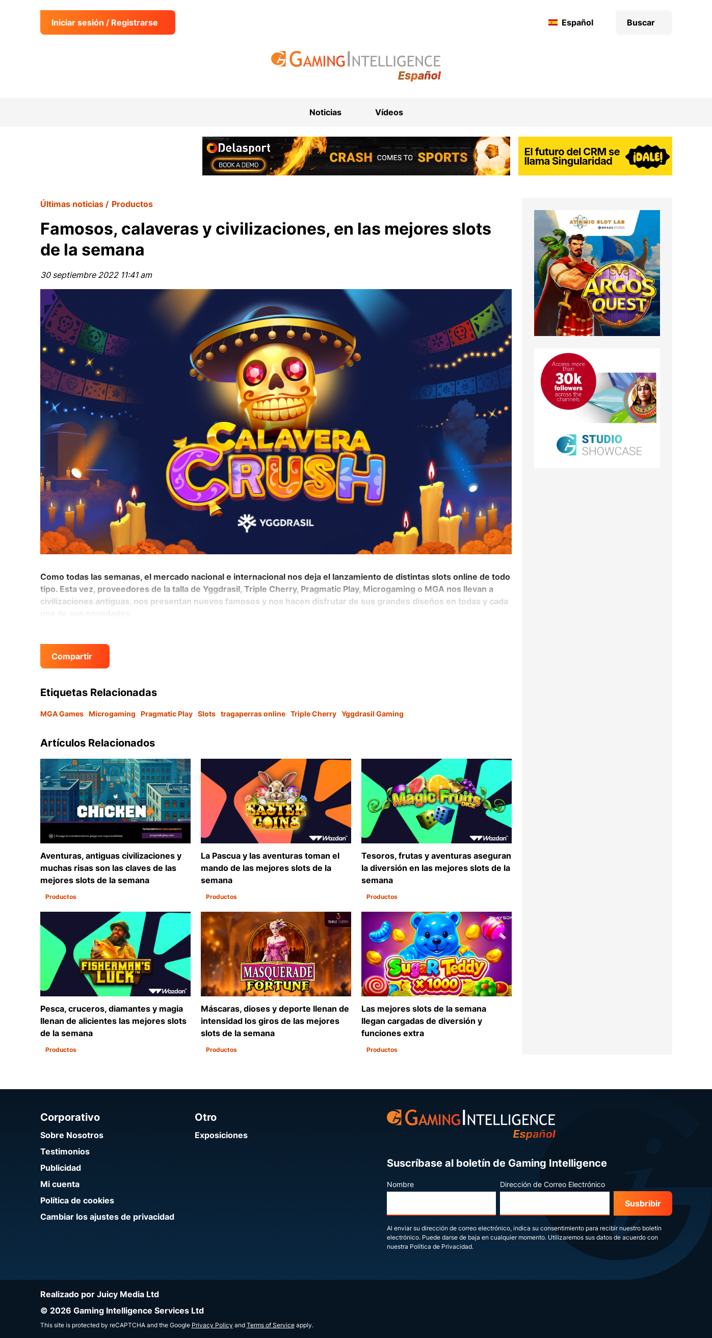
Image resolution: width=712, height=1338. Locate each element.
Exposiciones (221, 1135)
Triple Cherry (313, 713)
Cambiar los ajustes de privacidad (107, 1217)
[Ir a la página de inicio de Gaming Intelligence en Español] (356, 66)
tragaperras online (253, 713)
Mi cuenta (60, 1184)
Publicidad (60, 1168)
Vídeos (389, 112)
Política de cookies (77, 1200)
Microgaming (112, 713)
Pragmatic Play (167, 713)
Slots (207, 713)
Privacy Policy (212, 1325)
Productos (132, 204)
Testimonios (65, 1151)
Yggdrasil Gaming (372, 713)
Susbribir (643, 1203)
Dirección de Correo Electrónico (552, 1184)
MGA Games (62, 713)
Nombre (400, 1184)
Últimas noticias (71, 204)
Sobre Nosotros (71, 1135)
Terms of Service (271, 1325)
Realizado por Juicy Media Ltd (99, 1294)
